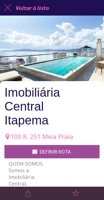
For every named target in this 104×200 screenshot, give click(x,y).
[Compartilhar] (28, 193)
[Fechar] (7, 7)
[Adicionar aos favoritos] (75, 193)
